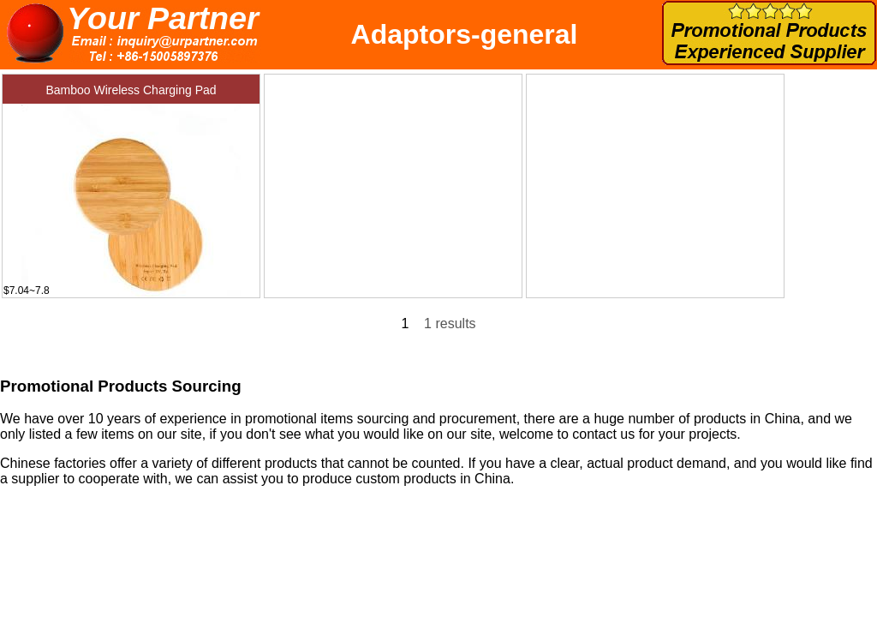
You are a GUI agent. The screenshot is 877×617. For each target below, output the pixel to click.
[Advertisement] (393, 182)
